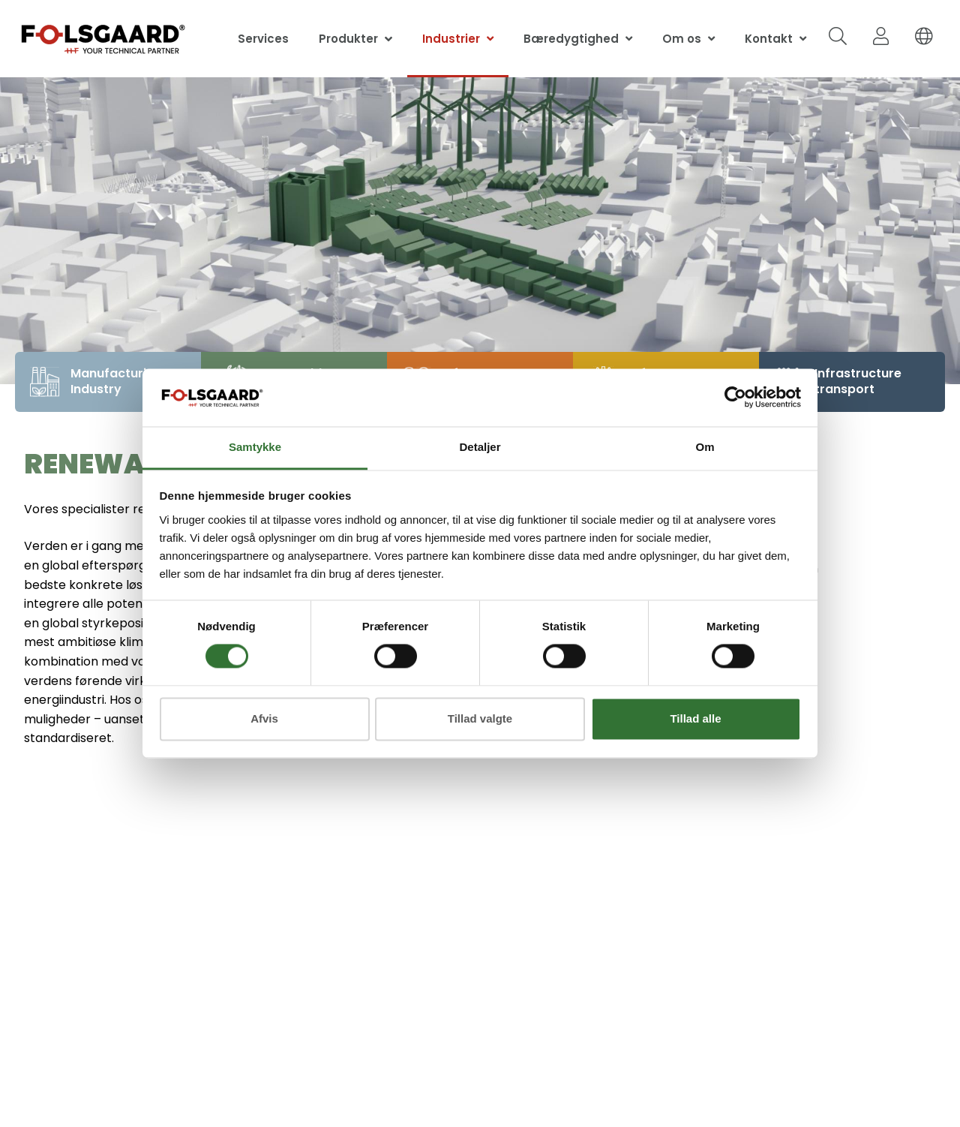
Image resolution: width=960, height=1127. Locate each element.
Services (263, 39)
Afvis (264, 718)
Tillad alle (695, 718)
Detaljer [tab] (479, 446)
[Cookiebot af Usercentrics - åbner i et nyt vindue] (735, 397)
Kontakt (769, 39)
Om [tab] (704, 446)
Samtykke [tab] (255, 446)
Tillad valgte (480, 718)
